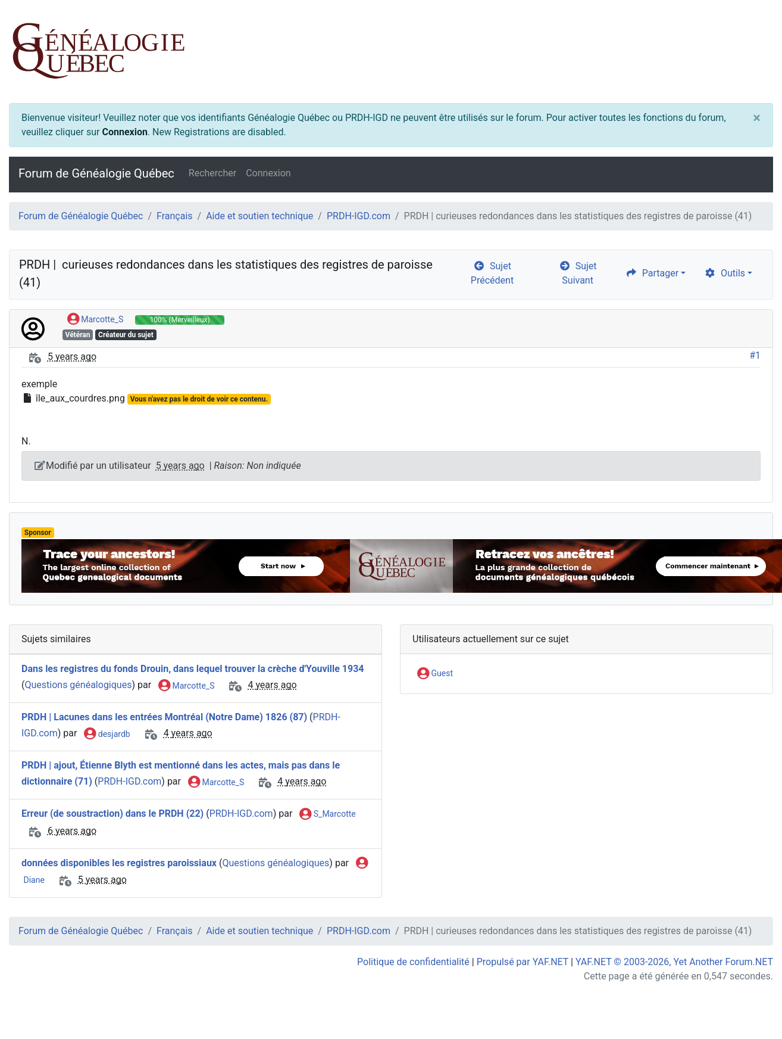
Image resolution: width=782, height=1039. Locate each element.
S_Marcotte (327, 814)
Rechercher (212, 173)
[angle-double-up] (749, 1001)
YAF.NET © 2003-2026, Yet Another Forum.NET (674, 962)
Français (175, 216)
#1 (755, 355)
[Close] (756, 118)
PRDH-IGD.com (358, 216)
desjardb (107, 734)
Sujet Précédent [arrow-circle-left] (492, 273)
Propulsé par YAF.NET (522, 962)
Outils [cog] (724, 273)
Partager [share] (651, 273)
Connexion (124, 132)
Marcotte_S (95, 320)
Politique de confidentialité (413, 962)
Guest (435, 673)
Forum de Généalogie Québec (96, 173)
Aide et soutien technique (259, 216)
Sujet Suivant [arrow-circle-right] (578, 273)
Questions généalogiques (78, 685)
